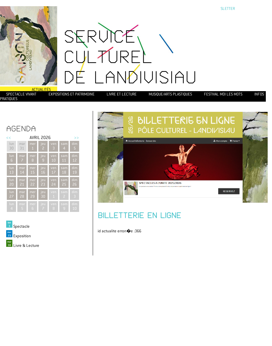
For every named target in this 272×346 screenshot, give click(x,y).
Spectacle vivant (21, 94)
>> (76, 137)
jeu (43, 206)
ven (53, 194)
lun (11, 206)
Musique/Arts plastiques (170, 94)
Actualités (41, 89)
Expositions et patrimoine (72, 94)
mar (22, 206)
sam (64, 194)
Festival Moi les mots (223, 94)
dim (74, 194)
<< (8, 137)
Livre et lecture (122, 94)
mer (32, 206)
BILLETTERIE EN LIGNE (139, 215)
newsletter (224, 8)
